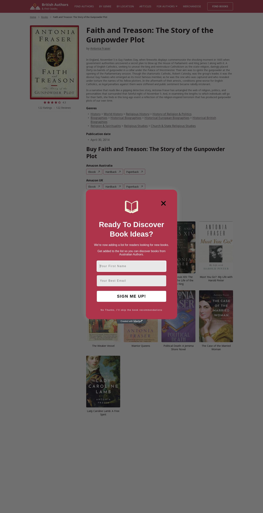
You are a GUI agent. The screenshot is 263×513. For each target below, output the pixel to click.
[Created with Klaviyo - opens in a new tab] (131, 321)
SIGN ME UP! (131, 296)
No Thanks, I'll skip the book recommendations (131, 310)
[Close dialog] (163, 203)
